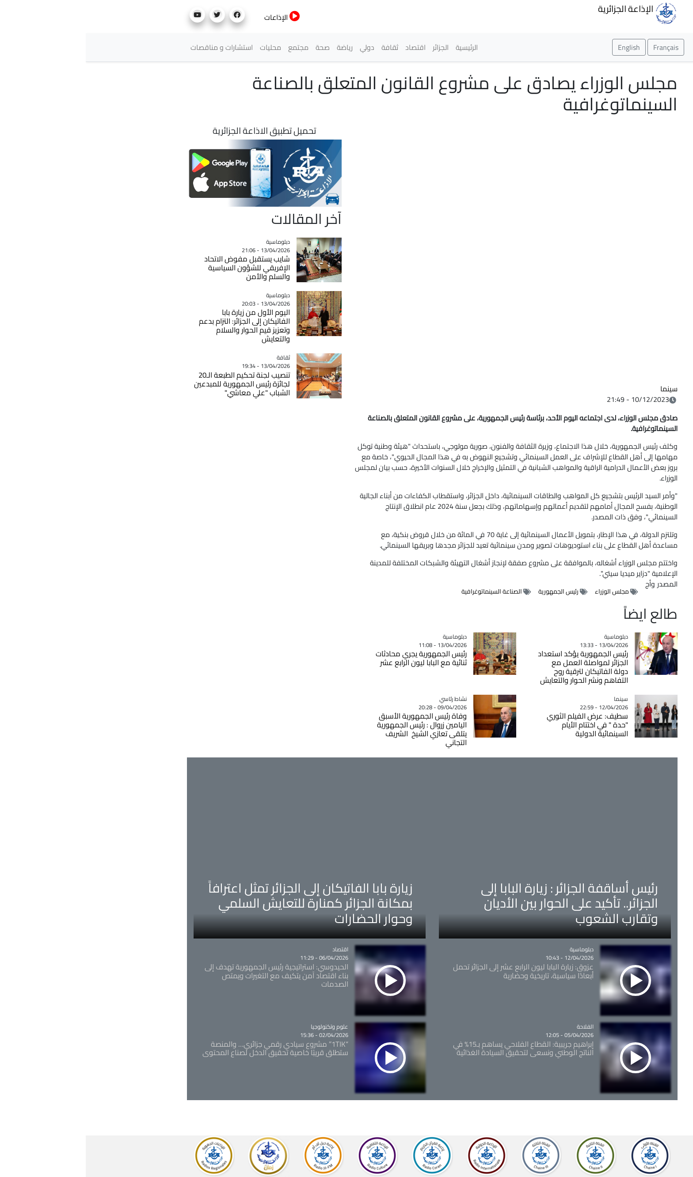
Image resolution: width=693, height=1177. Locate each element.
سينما (583, 388)
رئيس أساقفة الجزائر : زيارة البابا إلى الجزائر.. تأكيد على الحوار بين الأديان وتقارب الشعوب (483, 903)
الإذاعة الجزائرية (551, 12)
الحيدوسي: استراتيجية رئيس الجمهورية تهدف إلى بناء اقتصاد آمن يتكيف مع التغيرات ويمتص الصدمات (191, 976)
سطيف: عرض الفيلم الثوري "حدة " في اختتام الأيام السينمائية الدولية (501, 725)
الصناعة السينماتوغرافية (406, 591)
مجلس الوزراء (526, 591)
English (543, 47)
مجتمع (212, 47)
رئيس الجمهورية (473, 591)
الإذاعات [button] (196, 17)
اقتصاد (330, 47)
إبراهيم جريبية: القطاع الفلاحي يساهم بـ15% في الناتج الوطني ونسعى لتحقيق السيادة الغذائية (437, 1048)
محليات (184, 47)
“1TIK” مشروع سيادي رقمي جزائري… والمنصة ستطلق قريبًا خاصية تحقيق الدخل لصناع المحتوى (190, 1048)
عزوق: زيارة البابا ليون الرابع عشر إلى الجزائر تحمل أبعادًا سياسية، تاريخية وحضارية (437, 971)
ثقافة (304, 47)
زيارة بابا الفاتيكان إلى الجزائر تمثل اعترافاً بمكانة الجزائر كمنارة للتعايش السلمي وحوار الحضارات (224, 903)
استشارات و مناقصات (136, 47)
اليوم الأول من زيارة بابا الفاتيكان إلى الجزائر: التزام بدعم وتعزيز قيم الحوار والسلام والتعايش (158, 325)
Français (580, 47)
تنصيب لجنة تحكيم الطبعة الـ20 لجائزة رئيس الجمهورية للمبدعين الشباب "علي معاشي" (156, 384)
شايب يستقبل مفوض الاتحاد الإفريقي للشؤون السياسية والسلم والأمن (161, 268)
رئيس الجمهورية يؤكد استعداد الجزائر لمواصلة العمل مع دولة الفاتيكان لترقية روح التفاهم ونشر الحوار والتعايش (497, 667)
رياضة (259, 47)
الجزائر (355, 47)
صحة (237, 47)
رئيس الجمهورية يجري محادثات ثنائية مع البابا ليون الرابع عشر (335, 658)
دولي (281, 47)
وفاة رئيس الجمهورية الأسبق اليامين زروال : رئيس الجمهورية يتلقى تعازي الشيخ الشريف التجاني (336, 729)
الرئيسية (381, 47)
